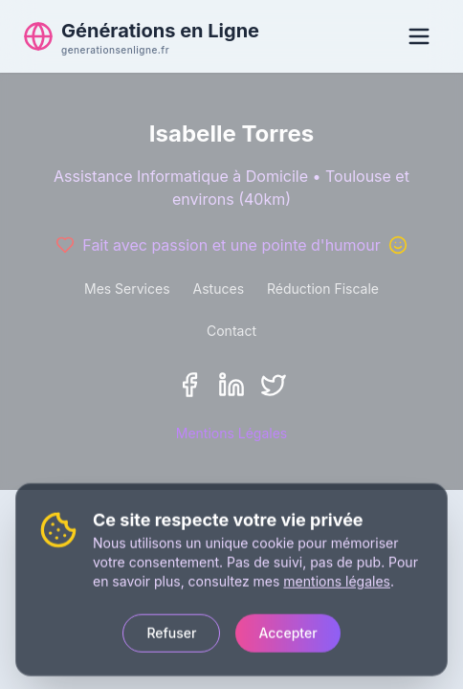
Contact (231, 330)
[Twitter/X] (273, 384)
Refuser (171, 630)
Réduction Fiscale (323, 288)
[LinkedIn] (231, 384)
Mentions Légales (232, 433)
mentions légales (336, 578)
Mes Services (127, 288)
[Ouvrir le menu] (419, 36)
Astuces (218, 288)
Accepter (287, 630)
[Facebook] (189, 384)
